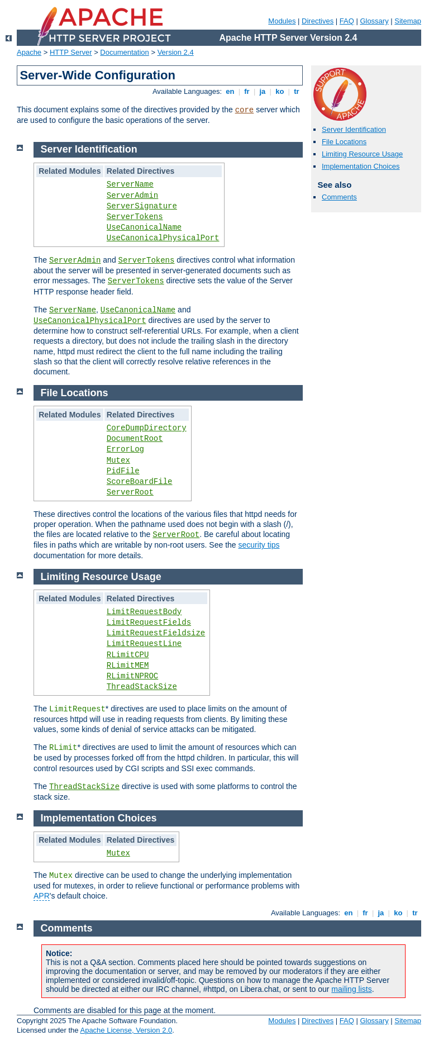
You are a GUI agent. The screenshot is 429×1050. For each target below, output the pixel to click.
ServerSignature (142, 206)
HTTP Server (71, 52)
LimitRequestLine (144, 643)
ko (280, 91)
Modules (281, 21)
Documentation (124, 52)
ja (263, 91)
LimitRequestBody (144, 611)
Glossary (374, 21)
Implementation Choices (360, 166)
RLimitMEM (128, 665)
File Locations (344, 141)
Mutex (118, 460)
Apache (29, 52)
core (244, 110)
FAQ (347, 21)
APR (42, 895)
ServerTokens (135, 216)
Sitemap (407, 21)
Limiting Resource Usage (362, 154)
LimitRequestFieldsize (156, 633)
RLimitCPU (128, 654)
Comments (339, 197)
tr (297, 91)
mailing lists (351, 989)
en (230, 91)
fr (247, 91)
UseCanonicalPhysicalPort (163, 238)
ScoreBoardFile (140, 481)
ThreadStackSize (142, 686)
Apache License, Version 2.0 (126, 1030)
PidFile (123, 471)
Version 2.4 (176, 52)
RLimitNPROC (132, 676)
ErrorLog (125, 449)
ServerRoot (130, 492)
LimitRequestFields (149, 622)
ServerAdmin (132, 195)
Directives (317, 21)
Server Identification (354, 129)
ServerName (130, 184)
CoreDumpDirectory (147, 428)
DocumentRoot (135, 438)
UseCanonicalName (144, 227)
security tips (259, 544)
